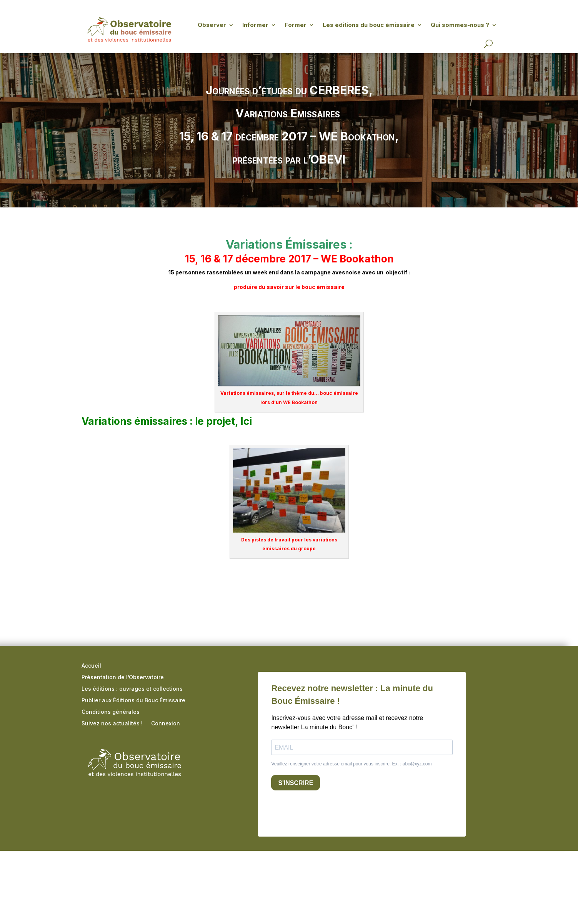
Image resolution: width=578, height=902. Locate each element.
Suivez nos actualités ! (112, 724)
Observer (212, 24)
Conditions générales (111, 712)
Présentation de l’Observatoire (123, 677)
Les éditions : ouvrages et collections (132, 689)
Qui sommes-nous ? (460, 24)
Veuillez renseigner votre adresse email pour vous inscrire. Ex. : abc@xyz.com (351, 764)
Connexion (165, 724)
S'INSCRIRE (295, 783)
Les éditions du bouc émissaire (369, 24)
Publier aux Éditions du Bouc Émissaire (133, 700)
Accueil (91, 666)
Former (295, 24)
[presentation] (329, 812)
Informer (255, 24)
